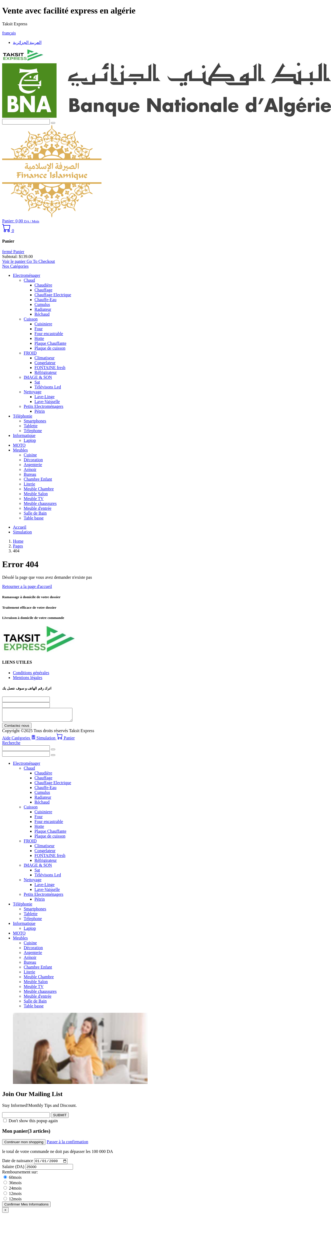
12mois (13, 1196)
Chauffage (43, 290)
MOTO (19, 445)
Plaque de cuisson (49, 348)
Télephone (33, 430)
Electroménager (26, 275)
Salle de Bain (35, 513)
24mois (13, 1191)
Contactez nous (16, 728)
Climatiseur (44, 358)
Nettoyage (32, 392)
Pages (18, 546)
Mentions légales (27, 677)
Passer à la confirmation (67, 1144)
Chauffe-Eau (45, 299)
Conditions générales (31, 672)
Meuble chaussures (40, 503)
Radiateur (42, 309)
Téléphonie (22, 416)
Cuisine (30, 455)
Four (38, 328)
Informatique (24, 435)
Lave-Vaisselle (47, 401)
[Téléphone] (26, 699)
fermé (13, 251)
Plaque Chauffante (50, 343)
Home (18, 541)
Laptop (30, 440)
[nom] (26, 705)
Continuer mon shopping (23, 1144)
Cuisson (31, 319)
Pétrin (39, 411)
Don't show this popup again (33, 1123)
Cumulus (42, 304)
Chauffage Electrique (52, 294)
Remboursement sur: (20, 1175)
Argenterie (33, 464)
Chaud (29, 280)
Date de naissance (18, 1164)
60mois (13, 1180)
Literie (29, 484)
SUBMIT (60, 1117)
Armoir (30, 469)
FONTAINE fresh (49, 367)
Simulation (22, 532)
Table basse (34, 518)
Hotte (39, 338)
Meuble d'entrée (37, 508)
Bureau (30, 474)
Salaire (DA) (13, 1169)
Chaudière (43, 285)
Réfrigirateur (45, 372)
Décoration (33, 459)
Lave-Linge (44, 396)
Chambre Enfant (38, 479)
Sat (37, 382)
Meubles (20, 450)
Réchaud (42, 314)
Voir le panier (14, 261)
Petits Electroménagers (43, 406)
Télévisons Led (47, 387)
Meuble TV (34, 498)
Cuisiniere (43, 324)
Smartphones (35, 421)
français (9, 33)
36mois (13, 1186)
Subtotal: (10, 256)
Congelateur (44, 362)
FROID (30, 353)
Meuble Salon (36, 493)
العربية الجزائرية (27, 42)
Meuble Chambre (39, 489)
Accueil (19, 527)
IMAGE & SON (38, 377)
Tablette (30, 425)
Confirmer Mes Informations (26, 1208)
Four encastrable (48, 333)
